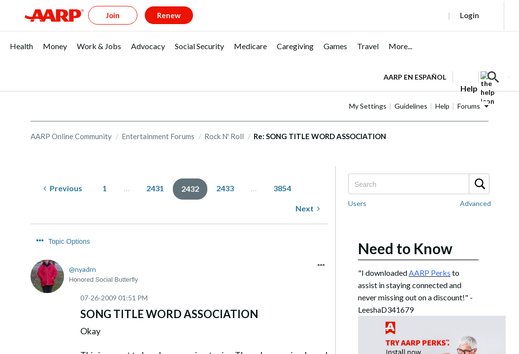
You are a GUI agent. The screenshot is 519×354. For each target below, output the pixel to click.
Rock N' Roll (224, 120)
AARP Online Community (71, 120)
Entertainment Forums (158, 120)
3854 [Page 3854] (282, 172)
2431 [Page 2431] (155, 172)
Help (442, 90)
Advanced (475, 187)
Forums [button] (468, 90)
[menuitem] (21, 35)
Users (357, 187)
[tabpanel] (446, 60)
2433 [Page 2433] (225, 172)
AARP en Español (415, 61)
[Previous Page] (62, 172)
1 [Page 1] (104, 172)
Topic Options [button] (69, 225)
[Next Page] (308, 192)
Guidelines (410, 90)
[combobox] (418, 167)
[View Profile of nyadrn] (82, 253)
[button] (493, 61)
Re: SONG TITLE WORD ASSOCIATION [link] (320, 120)
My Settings (368, 90)
